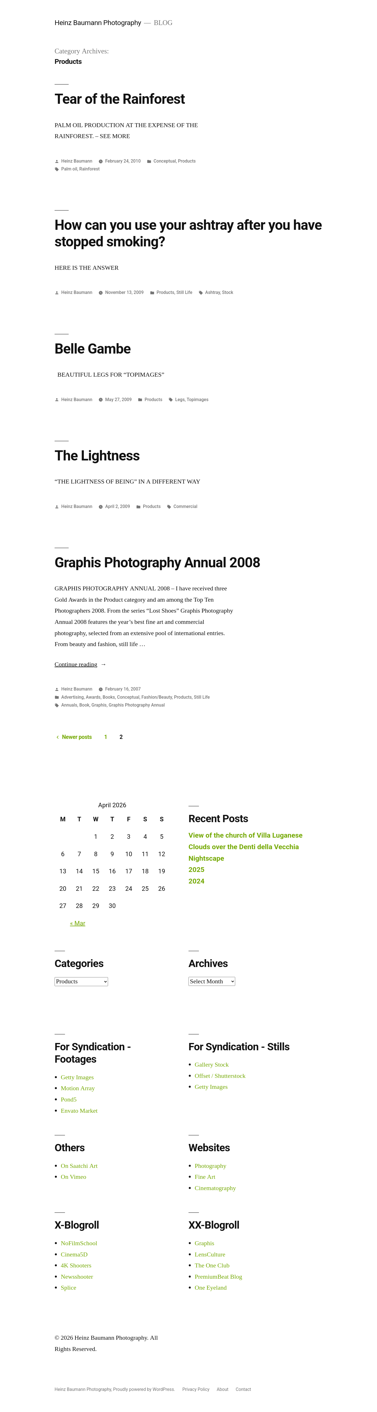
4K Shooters (76, 1265)
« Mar (77, 923)
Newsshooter (77, 1277)
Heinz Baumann (76, 161)
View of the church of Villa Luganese (245, 835)
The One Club (212, 1265)
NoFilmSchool (79, 1243)
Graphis (99, 705)
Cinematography (215, 1188)
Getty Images (77, 1077)
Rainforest (89, 169)
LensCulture (210, 1254)
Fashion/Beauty (157, 697)
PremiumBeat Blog (218, 1277)
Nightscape (206, 858)
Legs (180, 399)
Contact (243, 1389)
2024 (196, 881)
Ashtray (212, 292)
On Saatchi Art (79, 1166)
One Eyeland (211, 1288)
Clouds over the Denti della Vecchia (243, 847)
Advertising (72, 697)
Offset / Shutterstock (220, 1076)
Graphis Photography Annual (137, 705)
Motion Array (78, 1088)
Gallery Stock (212, 1065)
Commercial (186, 506)
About (222, 1389)
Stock (227, 292)
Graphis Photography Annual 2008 (157, 562)
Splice (68, 1288)
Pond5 (69, 1099)
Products (187, 161)
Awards (93, 697)
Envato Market (79, 1111)
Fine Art (205, 1177)
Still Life (184, 292)
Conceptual (165, 161)
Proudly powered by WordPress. (144, 1389)
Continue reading (81, 664)
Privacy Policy (195, 1389)
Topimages (197, 399)
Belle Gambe (93, 349)
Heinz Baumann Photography (98, 23)
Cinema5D (74, 1254)
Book (84, 705)
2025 (196, 869)
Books (109, 697)
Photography (210, 1166)
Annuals (69, 705)
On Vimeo (73, 1177)
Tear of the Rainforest (120, 99)
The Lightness (97, 456)
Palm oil (69, 169)
